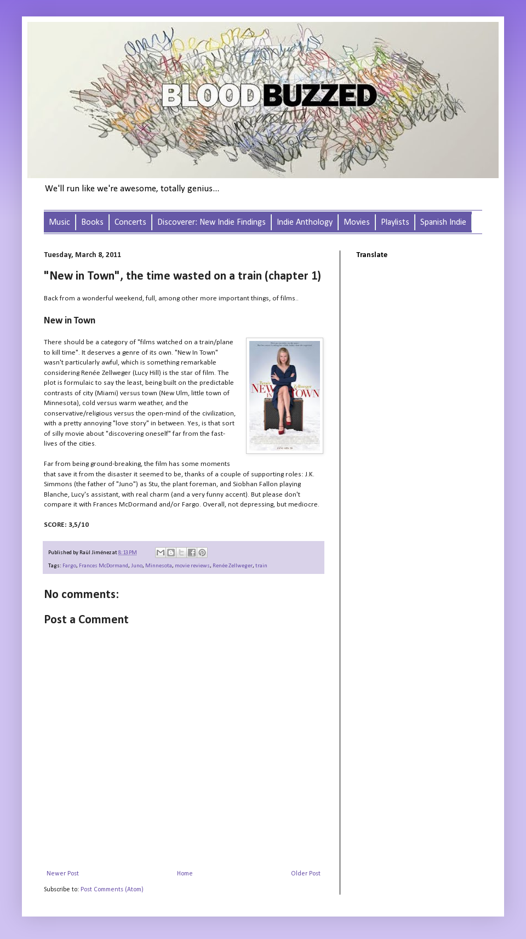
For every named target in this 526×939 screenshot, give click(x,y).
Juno (136, 566)
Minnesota (158, 566)
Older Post (306, 873)
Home (185, 873)
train (261, 566)
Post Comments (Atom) (112, 889)
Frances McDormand (103, 566)
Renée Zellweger (233, 566)
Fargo (69, 566)
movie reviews (192, 566)
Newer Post (63, 873)
